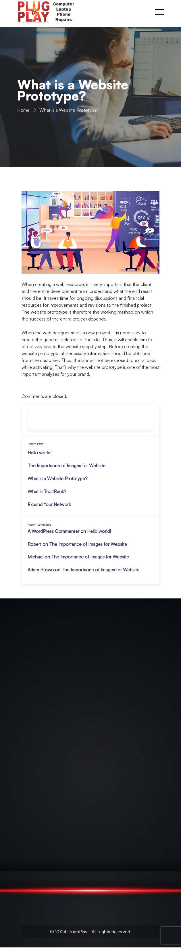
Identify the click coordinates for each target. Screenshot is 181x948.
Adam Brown (41, 570)
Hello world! (39, 452)
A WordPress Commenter (53, 531)
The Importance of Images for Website (66, 465)
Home (23, 111)
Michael (35, 557)
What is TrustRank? (47, 491)
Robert (34, 544)
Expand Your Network (49, 504)
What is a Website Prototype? (58, 478)
